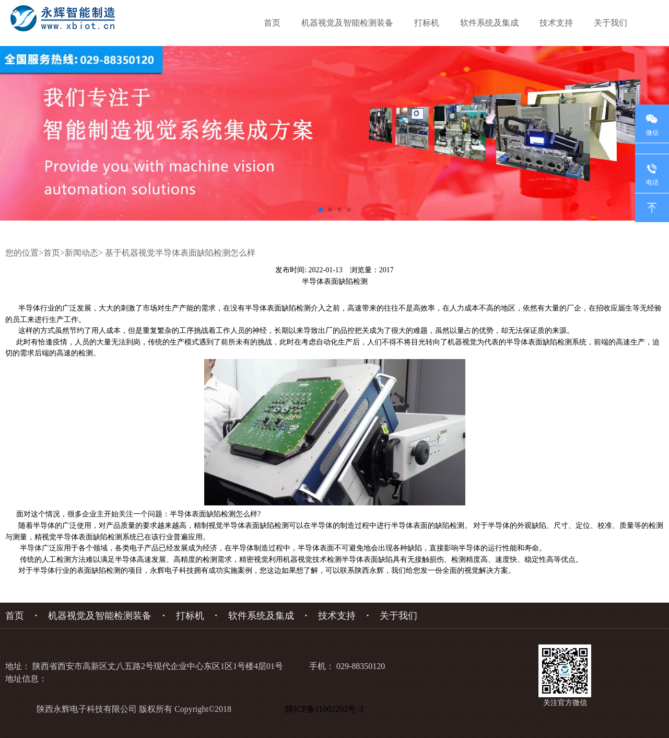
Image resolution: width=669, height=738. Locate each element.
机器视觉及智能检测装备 (347, 22)
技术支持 (556, 22)
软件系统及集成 (489, 22)
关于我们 (610, 22)
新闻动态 (81, 252)
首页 (272, 22)
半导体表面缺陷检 (274, 308)
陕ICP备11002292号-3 (326, 709)
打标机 (426, 22)
